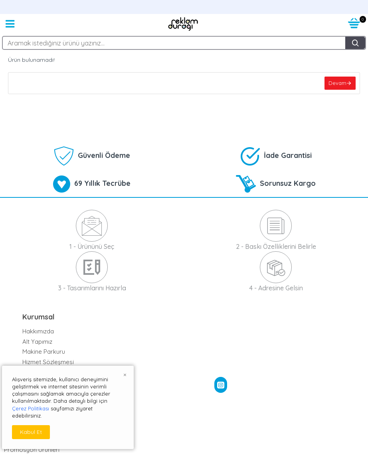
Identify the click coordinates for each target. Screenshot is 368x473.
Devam (337, 83)
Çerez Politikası (30, 408)
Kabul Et (31, 432)
